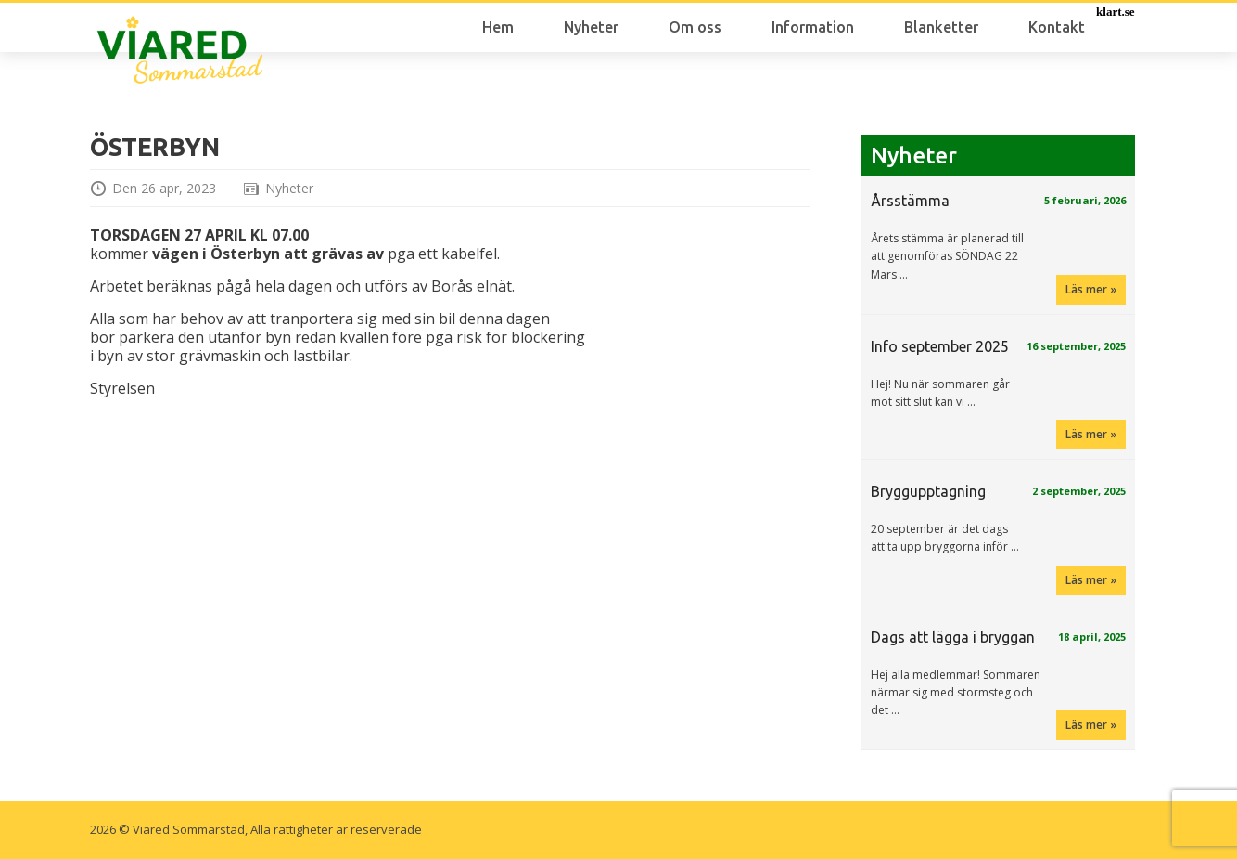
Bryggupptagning (928, 491)
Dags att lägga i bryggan (953, 637)
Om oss (695, 27)
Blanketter (941, 27)
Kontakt (1056, 27)
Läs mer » (1090, 289)
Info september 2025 (940, 346)
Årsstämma (910, 200)
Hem (498, 27)
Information (813, 27)
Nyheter (591, 27)
